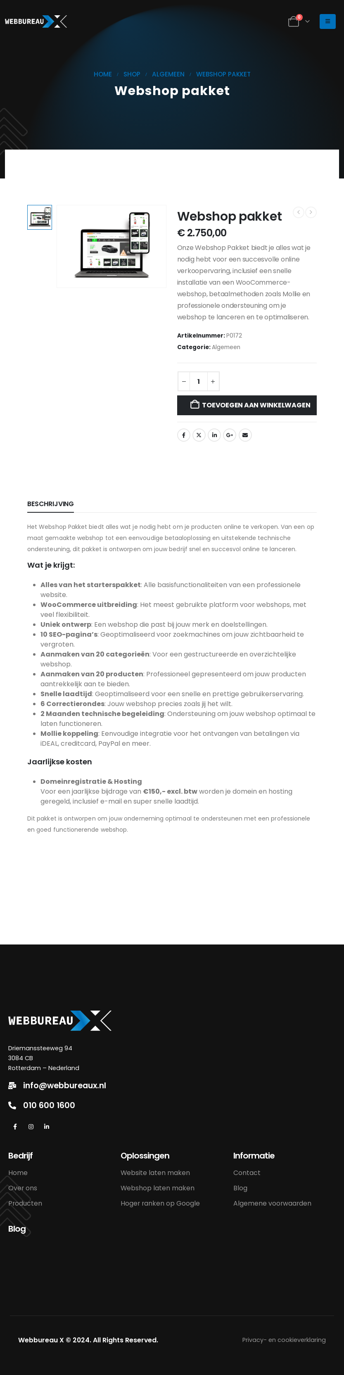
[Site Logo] (36, 21)
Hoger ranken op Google (160, 1203)
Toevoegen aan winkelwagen (256, 405)
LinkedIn (214, 435)
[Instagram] (31, 1127)
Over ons (22, 1188)
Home (18, 1173)
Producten (25, 1203)
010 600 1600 (49, 1106)
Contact (247, 1173)
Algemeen (226, 347)
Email (245, 435)
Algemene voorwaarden (272, 1203)
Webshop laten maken (158, 1188)
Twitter (199, 435)
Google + (229, 435)
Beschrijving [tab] (50, 504)
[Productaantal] (199, 381)
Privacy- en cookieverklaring (284, 1340)
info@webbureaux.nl (64, 1086)
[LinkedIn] (46, 1127)
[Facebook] (15, 1127)
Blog (240, 1188)
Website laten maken (155, 1173)
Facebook (183, 435)
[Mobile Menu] (328, 21)
